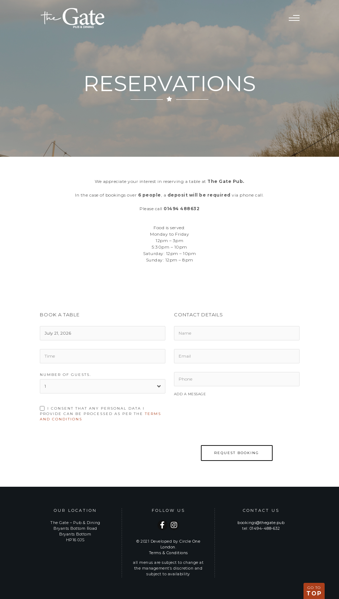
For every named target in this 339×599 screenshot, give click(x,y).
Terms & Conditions (168, 553)
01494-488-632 (265, 528)
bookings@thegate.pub (260, 522)
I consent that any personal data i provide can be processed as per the (100, 413)
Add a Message (190, 394)
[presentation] (228, 425)
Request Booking (236, 453)
